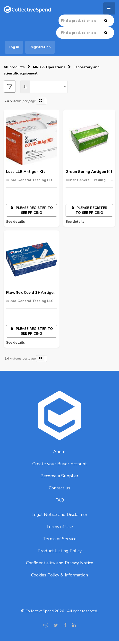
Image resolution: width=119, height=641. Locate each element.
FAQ (59, 500)
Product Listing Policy (60, 551)
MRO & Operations (49, 67)
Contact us (59, 488)
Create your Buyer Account (59, 464)
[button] (41, 101)
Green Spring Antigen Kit (89, 171)
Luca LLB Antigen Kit (25, 171)
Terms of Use (59, 527)
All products (14, 67)
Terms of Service (59, 539)
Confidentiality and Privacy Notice (59, 563)
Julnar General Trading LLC (29, 180)
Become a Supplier (59, 476)
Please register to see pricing (31, 210)
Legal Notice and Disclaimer (59, 514)
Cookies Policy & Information (59, 575)
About (59, 452)
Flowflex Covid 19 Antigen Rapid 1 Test (31, 293)
